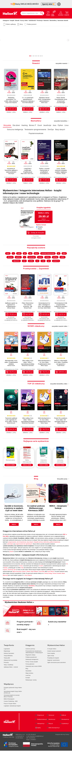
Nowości (46, 20)
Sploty (39, 743)
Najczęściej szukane (36, 255)
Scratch (41, 581)
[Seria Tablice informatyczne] (27, 465)
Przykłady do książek (53, 673)
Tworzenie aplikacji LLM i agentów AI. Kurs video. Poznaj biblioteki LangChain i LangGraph (11, 428)
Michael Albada (11, 315)
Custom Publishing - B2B (11, 717)
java (65, 261)
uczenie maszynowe (48, 261)
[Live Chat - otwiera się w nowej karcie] (54, 13)
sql (30, 261)
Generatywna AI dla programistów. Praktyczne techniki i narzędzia (60, 312)
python (17, 264)
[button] (68, 79)
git (24, 261)
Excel (40, 125)
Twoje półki (7, 673)
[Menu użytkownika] (60, 13)
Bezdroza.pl (52, 735)
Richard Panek (27, 315)
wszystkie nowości (61, 63)
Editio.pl (64, 731)
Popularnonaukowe (36, 133)
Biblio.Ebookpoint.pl (54, 743)
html (6, 261)
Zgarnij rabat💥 (48, 4)
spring (56, 264)
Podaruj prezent (31, 24)
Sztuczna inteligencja (15, 129)
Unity (22, 583)
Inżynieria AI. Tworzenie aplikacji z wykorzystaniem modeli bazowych (11, 171)
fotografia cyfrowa (38, 557)
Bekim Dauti (44, 102)
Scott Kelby (42, 587)
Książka (40, 227)
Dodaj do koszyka (37, 233)
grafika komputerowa (54, 557)
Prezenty (6, 678)
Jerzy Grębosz (28, 591)
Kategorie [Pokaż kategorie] (6, 20)
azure (40, 264)
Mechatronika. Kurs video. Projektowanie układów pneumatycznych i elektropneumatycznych (11, 371)
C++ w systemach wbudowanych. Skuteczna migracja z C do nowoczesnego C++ (27, 101)
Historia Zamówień (9, 669)
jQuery (5, 585)
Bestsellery (53, 20)
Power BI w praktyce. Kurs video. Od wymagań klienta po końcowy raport (61, 427)
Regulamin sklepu (30, 670)
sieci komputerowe (21, 557)
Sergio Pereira (61, 315)
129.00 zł (62, 379)
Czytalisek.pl (65, 739)
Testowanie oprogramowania (35, 129)
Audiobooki (32, 20)
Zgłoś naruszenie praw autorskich (56, 678)
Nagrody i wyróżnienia (53, 676)
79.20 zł (12, 322)
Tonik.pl (67, 750)
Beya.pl (51, 739)
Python (60, 125)
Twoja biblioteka (8, 671)
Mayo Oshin (24, 173)
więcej (14, 540)
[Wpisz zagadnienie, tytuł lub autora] (29, 13)
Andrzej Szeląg (48, 589)
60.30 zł (29, 322)
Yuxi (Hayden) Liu (44, 173)
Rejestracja (7, 667)
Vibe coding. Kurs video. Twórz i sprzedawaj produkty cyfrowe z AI (27, 370)
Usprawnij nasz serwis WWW (34, 682)
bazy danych (30, 557)
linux (36, 261)
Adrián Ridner (47, 315)
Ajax (15, 585)
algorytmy (15, 268)
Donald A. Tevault (60, 173)
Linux (66, 125)
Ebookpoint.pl (65, 735)
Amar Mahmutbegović (27, 102)
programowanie (12, 557)
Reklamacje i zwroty (31, 695)
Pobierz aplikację (11, 24)
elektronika (46, 557)
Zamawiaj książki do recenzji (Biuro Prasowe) (11, 711)
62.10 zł (62, 322)
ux (37, 268)
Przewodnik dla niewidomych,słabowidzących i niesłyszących (34, 667)
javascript (31, 264)
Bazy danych (60, 129)
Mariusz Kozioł (11, 372)
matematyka (10, 559)
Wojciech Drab (61, 430)
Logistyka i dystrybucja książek (12, 721)
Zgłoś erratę (50, 671)
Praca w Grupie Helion (10, 719)
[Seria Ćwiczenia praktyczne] (43, 465)
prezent (11, 567)
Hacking (24, 125)
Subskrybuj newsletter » (57, 638)
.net (43, 268)
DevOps (51, 129)
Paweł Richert (60, 372)
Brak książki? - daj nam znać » (26, 646)
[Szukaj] (41, 13)
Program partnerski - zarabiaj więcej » (25, 638)
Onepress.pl (40, 731)
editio (63, 264)
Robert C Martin (26, 587)
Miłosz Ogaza (44, 372)
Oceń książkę (51, 669)
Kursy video (24, 20)
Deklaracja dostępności (32, 675)
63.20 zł (45, 322)
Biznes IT (32, 125)
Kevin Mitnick (50, 587)
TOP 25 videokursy (36, 391)
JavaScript (47, 125)
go (49, 268)
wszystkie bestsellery (60, 121)
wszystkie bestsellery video (58, 391)
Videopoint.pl (40, 739)
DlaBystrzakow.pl (42, 735)
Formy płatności (30, 679)
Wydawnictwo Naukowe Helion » (19, 618)
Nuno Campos (31, 173)
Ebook (40, 229)
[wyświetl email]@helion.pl (36, 752)
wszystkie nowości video (59, 333)
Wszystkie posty (62, 494)
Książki (12, 20)
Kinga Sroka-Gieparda (11, 102)
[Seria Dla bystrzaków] (10, 465)
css (24, 268)
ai (59, 261)
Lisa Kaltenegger (61, 102)
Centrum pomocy (30, 664)
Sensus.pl (51, 731)
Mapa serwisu (29, 689)
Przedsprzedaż (30, 276)
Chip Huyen (11, 173)
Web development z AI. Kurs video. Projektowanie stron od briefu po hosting (44, 370)
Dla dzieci (16, 125)
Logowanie (7, 664)
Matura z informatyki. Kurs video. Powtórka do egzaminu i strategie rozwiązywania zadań (61, 371)
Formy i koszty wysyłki (32, 677)
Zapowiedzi (44, 276)
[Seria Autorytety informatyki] (60, 465)
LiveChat (28, 691)
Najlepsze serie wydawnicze (36, 448)
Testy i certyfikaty (8, 680)
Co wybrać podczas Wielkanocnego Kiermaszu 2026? (36, 524)
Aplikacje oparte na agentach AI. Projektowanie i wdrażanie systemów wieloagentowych (11, 313)
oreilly (31, 268)
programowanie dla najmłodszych (23, 559)
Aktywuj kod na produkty (10, 676)
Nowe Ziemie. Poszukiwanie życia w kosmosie (61, 99)
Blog (36, 494)
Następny (68, 40)
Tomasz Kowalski (56, 589)
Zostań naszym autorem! (54, 667)
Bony (21, 24)
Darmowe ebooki (63, 20)
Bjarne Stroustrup (17, 587)
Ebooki (17, 20)
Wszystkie (7, 125)
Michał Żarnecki (11, 430)
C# (67, 579)
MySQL (6, 583)
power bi (56, 268)
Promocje (40, 20)
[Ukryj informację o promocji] (59, 4)
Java (54, 125)
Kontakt (28, 693)
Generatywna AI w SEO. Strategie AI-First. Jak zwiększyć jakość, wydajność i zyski (44, 313)
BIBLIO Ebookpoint (9, 714)
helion (48, 264)
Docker (21, 581)
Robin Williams (34, 587)
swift (18, 261)
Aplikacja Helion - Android (11, 683)
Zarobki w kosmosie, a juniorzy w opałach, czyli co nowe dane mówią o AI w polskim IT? (13, 526)
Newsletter (28, 686)
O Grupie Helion (51, 664)
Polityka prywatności (31, 673)
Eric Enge (40, 315)
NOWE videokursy (36, 333)
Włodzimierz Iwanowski (28, 372)
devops (9, 264)
